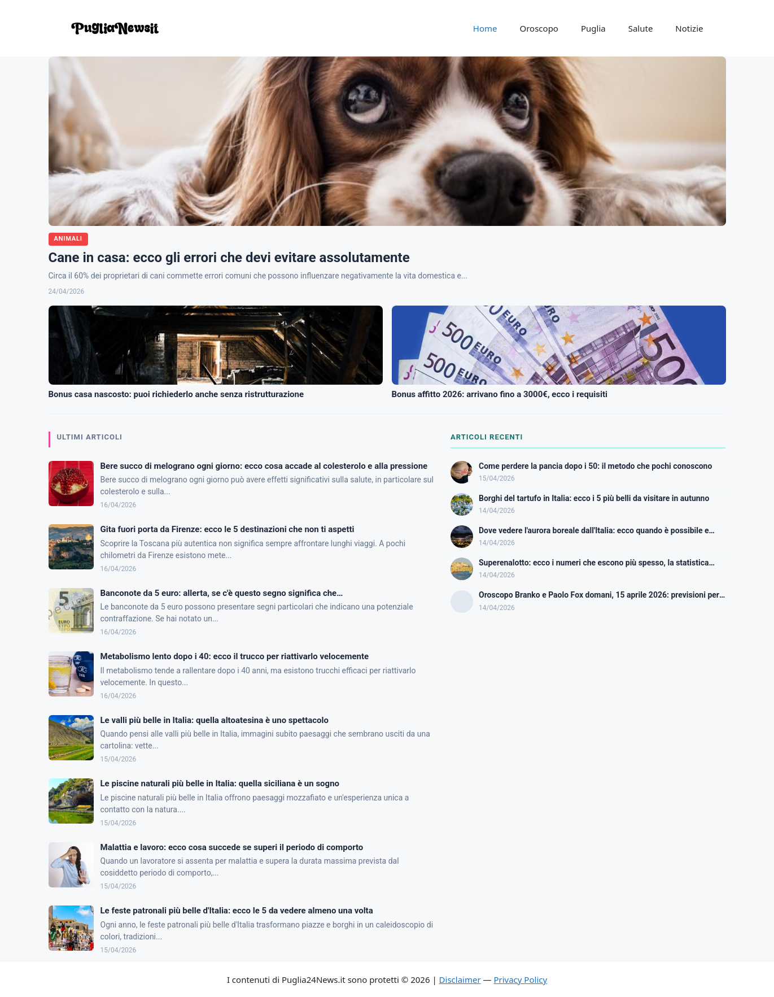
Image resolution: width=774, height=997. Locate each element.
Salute (640, 28)
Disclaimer (460, 979)
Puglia (593, 28)
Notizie (689, 28)
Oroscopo (539, 28)
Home (485, 28)
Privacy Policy (520, 979)
